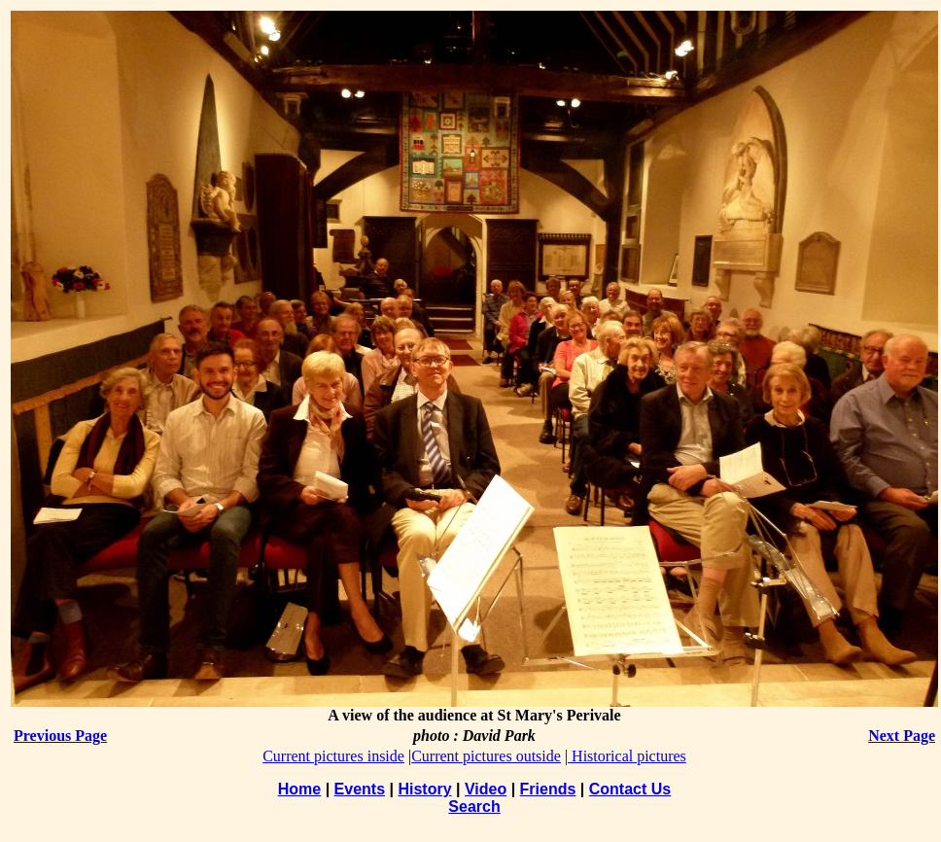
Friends (548, 789)
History (424, 789)
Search (474, 806)
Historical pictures (627, 756)
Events (359, 789)
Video (485, 789)
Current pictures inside (333, 756)
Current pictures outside (486, 756)
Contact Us (630, 789)
